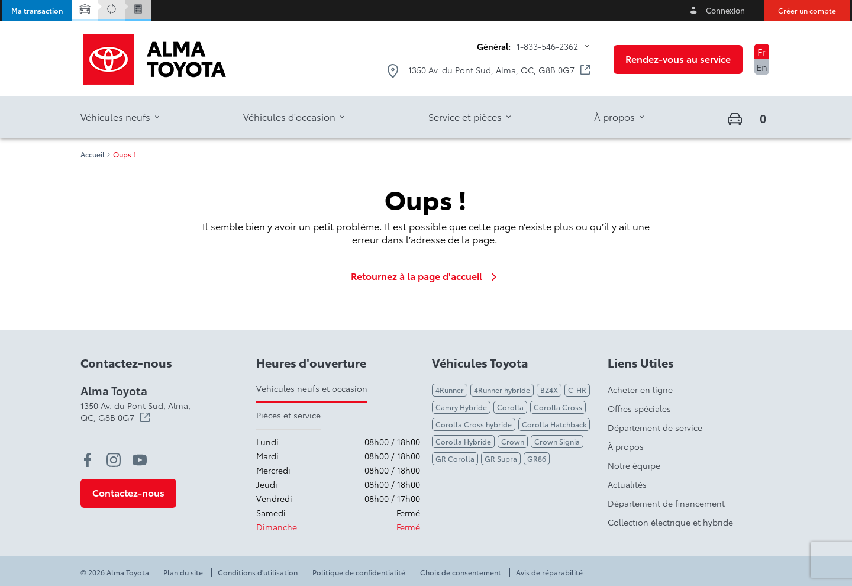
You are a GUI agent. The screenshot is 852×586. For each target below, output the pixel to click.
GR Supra (501, 458)
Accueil (92, 154)
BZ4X (549, 390)
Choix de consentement (460, 572)
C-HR (577, 390)
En (761, 66)
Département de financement (666, 503)
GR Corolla (455, 458)
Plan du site (183, 572)
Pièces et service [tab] (288, 415)
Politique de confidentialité (358, 572)
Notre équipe (634, 465)
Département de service (655, 427)
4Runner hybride (502, 390)
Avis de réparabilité (549, 572)
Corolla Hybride (463, 441)
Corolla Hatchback (554, 424)
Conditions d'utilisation (258, 572)
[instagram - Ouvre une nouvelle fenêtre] (113, 460)
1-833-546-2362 (547, 46)
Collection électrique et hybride (670, 522)
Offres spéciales (639, 408)
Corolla (510, 407)
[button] (37, 10)
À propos (626, 446)
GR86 (536, 458)
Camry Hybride (461, 407)
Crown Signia (557, 441)
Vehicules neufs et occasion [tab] (311, 388)
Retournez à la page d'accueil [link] (426, 275)
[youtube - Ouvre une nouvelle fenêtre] (140, 460)
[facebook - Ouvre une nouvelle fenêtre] (87, 460)
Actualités (627, 484)
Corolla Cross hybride (473, 424)
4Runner (449, 390)
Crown (512, 441)
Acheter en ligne (640, 389)
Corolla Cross (558, 407)
